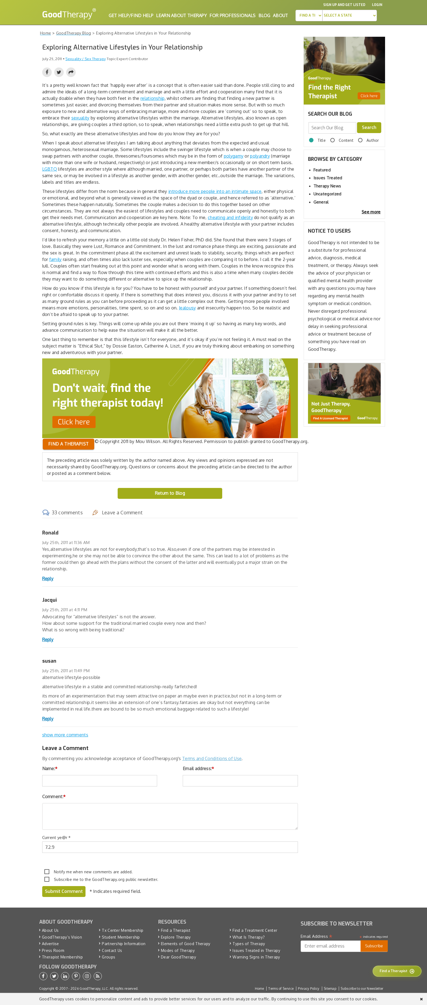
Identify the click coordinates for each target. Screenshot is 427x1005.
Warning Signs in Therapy (256, 957)
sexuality (80, 118)
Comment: (54, 796)
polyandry (260, 156)
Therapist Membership (62, 957)
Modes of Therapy (178, 950)
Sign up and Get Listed (344, 5)
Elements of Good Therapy (185, 943)
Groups (108, 957)
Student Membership (121, 937)
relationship (152, 98)
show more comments (65, 734)
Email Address (317, 936)
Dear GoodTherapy (178, 957)
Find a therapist (68, 444)
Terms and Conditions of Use (212, 758)
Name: (50, 768)
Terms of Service (281, 988)
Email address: (198, 768)
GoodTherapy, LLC (94, 988)
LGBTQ (49, 169)
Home (259, 988)
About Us (50, 930)
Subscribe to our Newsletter (362, 988)
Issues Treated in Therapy (256, 950)
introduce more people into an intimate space (214, 191)
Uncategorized (327, 193)
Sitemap (330, 988)
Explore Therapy (176, 937)
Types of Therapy (249, 943)
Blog (264, 15)
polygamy (233, 156)
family (55, 259)
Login (377, 5)
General (321, 202)
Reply (48, 578)
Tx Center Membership (122, 930)
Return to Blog (170, 493)
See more (371, 211)
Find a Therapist (175, 930)
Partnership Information (123, 943)
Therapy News (327, 186)
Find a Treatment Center (255, 930)
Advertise (50, 943)
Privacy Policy (308, 988)
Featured (322, 170)
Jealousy (187, 308)
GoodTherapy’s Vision (62, 937)
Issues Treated (327, 177)
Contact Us (112, 950)
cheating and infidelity (230, 217)
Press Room (53, 950)
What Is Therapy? (249, 937)
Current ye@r (56, 837)
